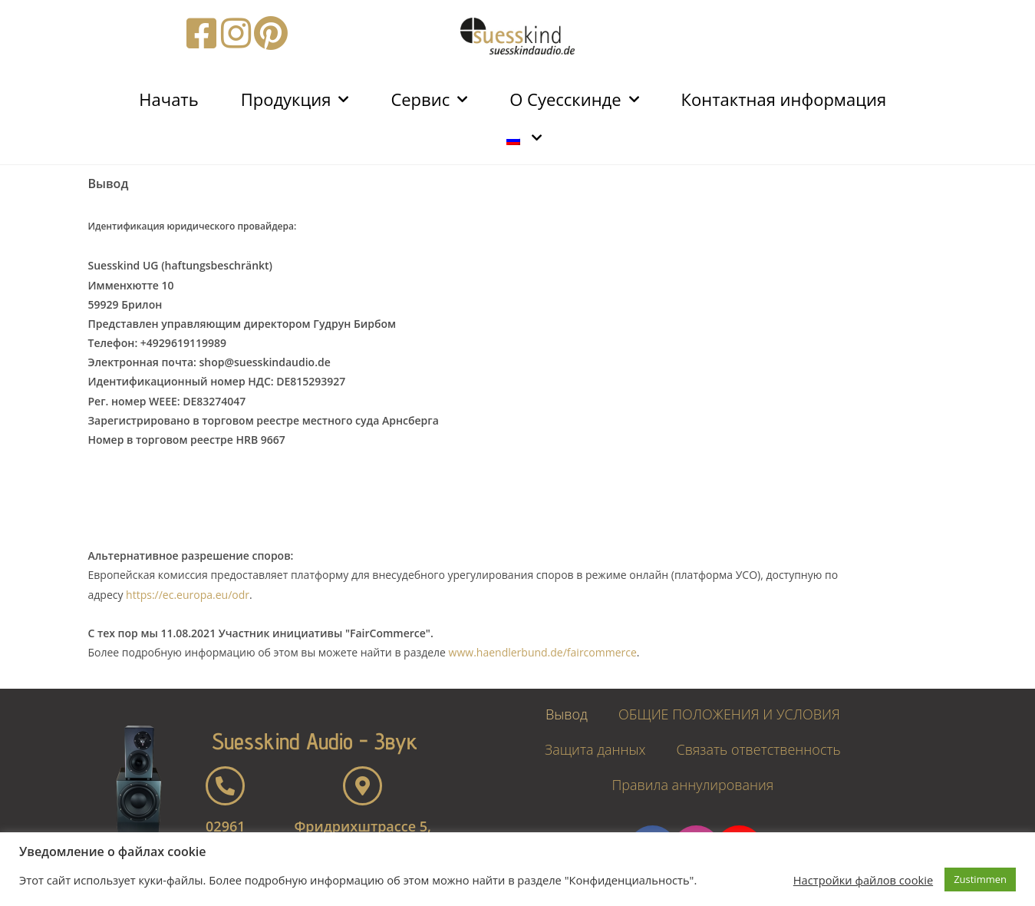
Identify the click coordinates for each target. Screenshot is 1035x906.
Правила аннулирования (692, 784)
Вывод (567, 714)
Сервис (429, 99)
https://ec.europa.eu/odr (187, 594)
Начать (168, 99)
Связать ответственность (758, 749)
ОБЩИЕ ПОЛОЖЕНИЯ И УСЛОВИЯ (729, 714)
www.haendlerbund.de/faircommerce (543, 652)
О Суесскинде (573, 99)
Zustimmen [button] (980, 879)
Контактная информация (784, 99)
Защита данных (595, 749)
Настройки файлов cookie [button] (863, 880)
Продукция (295, 99)
